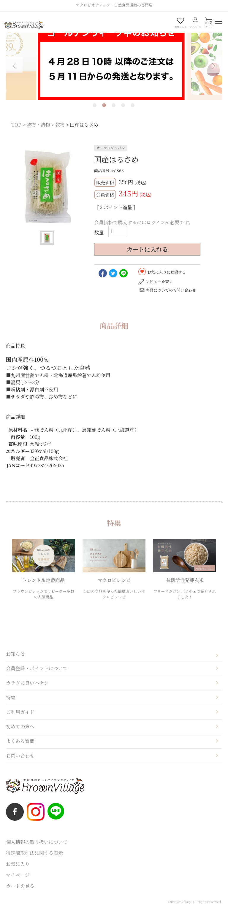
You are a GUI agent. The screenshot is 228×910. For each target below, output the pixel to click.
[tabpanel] (114, 61)
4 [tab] (123, 105)
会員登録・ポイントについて (37, 668)
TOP (16, 124)
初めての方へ (20, 726)
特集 (10, 697)
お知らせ (15, 653)
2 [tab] (104, 105)
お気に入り (18, 863)
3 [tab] (113, 105)
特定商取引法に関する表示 (34, 852)
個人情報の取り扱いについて (37, 841)
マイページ (18, 874)
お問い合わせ (20, 755)
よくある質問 (20, 741)
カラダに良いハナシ (27, 682)
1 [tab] (94, 105)
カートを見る (20, 885)
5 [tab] (132, 105)
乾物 (60, 124)
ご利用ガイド (20, 712)
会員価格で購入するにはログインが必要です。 (143, 222)
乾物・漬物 (38, 124)
